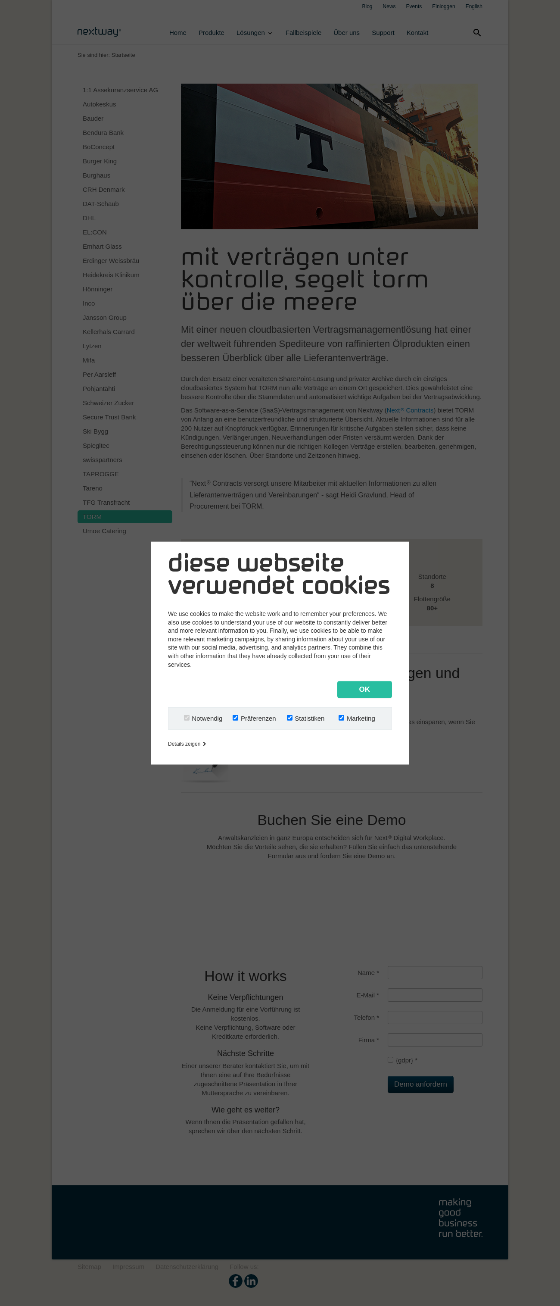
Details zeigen (187, 743)
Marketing (361, 718)
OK (364, 689)
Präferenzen (258, 718)
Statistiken (309, 718)
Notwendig (207, 718)
